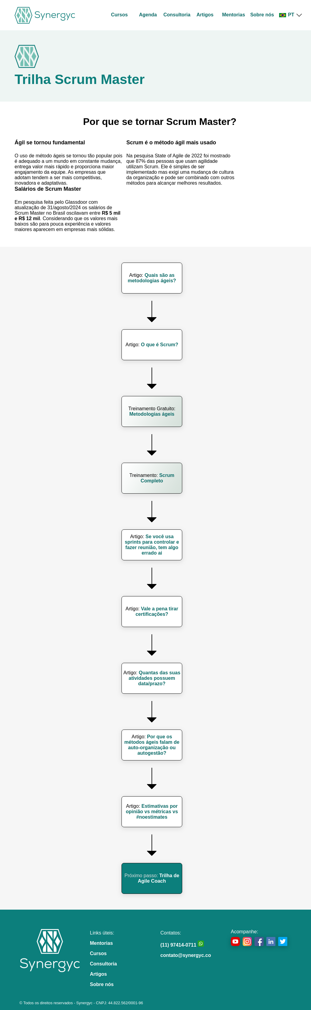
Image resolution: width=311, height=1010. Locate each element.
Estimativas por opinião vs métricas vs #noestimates (152, 812)
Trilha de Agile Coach (158, 878)
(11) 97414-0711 (182, 945)
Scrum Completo (157, 478)
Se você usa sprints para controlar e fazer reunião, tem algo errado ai (152, 544)
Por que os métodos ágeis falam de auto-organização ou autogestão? (151, 745)
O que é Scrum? (159, 344)
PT (290, 14)
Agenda (148, 14)
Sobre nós (262, 14)
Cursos (119, 14)
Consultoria (176, 14)
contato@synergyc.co (185, 955)
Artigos (205, 14)
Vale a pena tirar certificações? (156, 611)
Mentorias (233, 14)
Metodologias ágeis (151, 414)
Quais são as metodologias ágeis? (152, 278)
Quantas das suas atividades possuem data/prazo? (154, 678)
